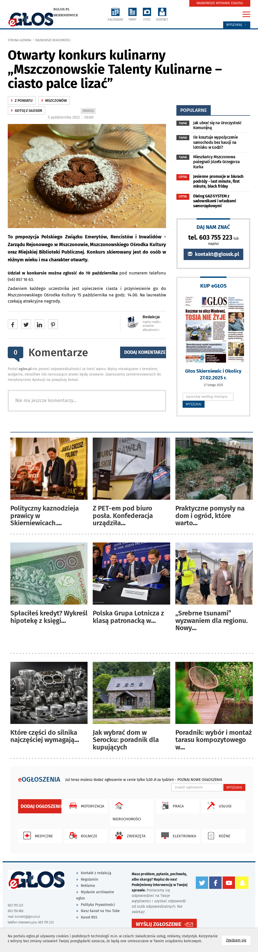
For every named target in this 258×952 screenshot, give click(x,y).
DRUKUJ (89, 111)
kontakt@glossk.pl (213, 254)
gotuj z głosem (26, 110)
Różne (217, 835)
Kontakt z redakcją (96, 873)
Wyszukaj (236, 25)
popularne (193, 110)
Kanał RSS (89, 917)
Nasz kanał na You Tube (100, 911)
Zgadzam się (238, 940)
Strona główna (19, 40)
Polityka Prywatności (98, 905)
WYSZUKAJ (193, 404)
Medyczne (37, 835)
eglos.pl (61, 9)
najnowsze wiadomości (53, 40)
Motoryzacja (85, 805)
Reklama (88, 885)
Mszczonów (54, 100)
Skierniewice (65, 15)
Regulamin (89, 879)
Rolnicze (82, 835)
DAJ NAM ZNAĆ (213, 227)
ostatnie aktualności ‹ (151, 327)
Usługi (218, 805)
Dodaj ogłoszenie (41, 806)
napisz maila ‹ (152, 322)
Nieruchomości (127, 810)
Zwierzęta (129, 835)
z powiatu (22, 100)
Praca (171, 805)
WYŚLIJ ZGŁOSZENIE (158, 924)
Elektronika (177, 835)
